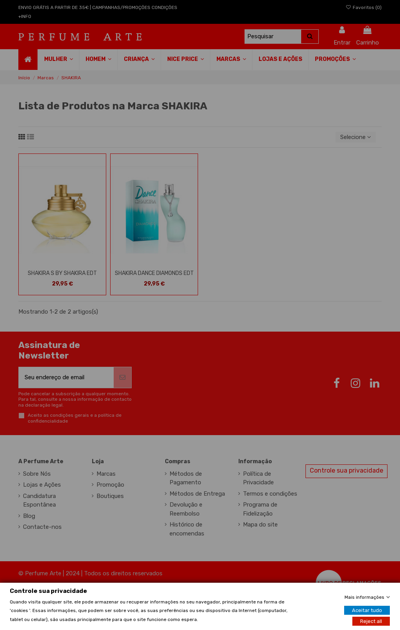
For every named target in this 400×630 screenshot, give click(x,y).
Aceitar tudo (367, 610)
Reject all (371, 621)
